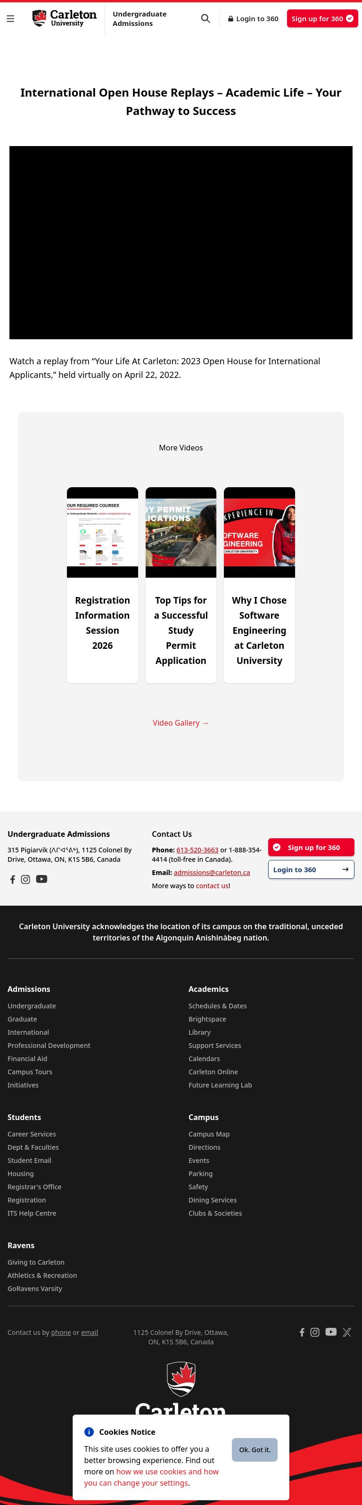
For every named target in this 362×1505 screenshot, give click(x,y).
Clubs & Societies (215, 1213)
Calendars (204, 1058)
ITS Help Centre (32, 1213)
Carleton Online (213, 1071)
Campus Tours (30, 1071)
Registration (27, 1199)
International (28, 1032)
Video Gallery (181, 723)
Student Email (29, 1160)
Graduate (22, 1018)
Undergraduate (32, 1005)
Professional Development (49, 1045)
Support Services (215, 1045)
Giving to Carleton (36, 1262)
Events (199, 1160)
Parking (201, 1173)
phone (61, 1332)
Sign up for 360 (323, 18)
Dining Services (213, 1199)
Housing (21, 1173)
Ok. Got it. (255, 1449)
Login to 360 (257, 18)
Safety (198, 1186)
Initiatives (23, 1084)
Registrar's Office (35, 1186)
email (89, 1332)
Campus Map (209, 1133)
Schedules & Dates (218, 1005)
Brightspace (207, 1018)
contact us (212, 885)
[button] (12, 19)
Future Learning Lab (220, 1084)
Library (200, 1032)
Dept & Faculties (33, 1147)
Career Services (32, 1133)
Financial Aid (27, 1058)
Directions (205, 1147)
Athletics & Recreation (42, 1275)
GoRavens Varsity (35, 1288)
